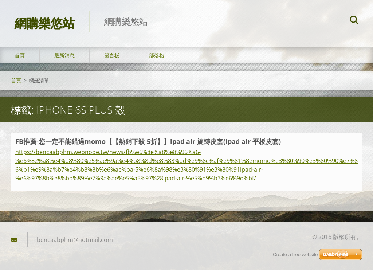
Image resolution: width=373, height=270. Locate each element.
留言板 (111, 55)
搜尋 (354, 21)
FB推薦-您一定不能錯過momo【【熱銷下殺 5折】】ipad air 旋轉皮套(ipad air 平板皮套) (148, 141)
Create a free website (295, 254)
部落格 (156, 55)
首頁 (20, 55)
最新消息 (64, 55)
